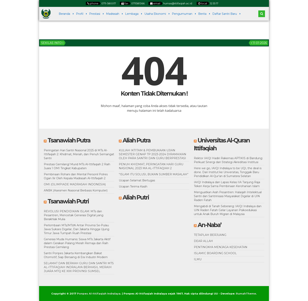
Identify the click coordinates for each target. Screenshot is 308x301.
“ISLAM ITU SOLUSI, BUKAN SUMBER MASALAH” (153, 174)
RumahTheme (246, 293)
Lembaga (131, 14)
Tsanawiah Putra (69, 140)
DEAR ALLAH (203, 241)
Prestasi (94, 14)
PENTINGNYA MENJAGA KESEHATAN (220, 247)
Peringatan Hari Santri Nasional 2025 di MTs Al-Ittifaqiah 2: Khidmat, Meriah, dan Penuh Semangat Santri (79, 154)
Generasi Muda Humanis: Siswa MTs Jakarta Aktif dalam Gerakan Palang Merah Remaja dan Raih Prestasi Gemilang (77, 243)
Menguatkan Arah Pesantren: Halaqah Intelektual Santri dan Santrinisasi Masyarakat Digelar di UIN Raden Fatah (228, 196)
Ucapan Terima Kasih (133, 186)
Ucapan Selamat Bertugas (137, 180)
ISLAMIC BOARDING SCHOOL (215, 253)
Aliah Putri (136, 197)
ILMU (198, 259)
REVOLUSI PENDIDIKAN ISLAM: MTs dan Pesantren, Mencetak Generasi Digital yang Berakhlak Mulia (73, 215)
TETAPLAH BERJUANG (210, 235)
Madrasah (112, 14)
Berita (202, 14)
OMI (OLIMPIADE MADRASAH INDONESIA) (75, 184)
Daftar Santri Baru (224, 14)
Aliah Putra (136, 140)
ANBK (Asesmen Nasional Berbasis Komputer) (75, 190)
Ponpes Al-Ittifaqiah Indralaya (98, 293)
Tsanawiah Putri (68, 201)
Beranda (64, 14)
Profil (79, 14)
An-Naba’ (209, 225)
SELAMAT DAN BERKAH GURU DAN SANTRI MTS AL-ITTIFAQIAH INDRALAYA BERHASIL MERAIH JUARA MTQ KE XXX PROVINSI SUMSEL (79, 267)
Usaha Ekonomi (155, 14)
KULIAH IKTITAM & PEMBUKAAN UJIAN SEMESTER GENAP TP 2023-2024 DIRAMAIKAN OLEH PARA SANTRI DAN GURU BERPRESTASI (152, 154)
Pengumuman (182, 14)
